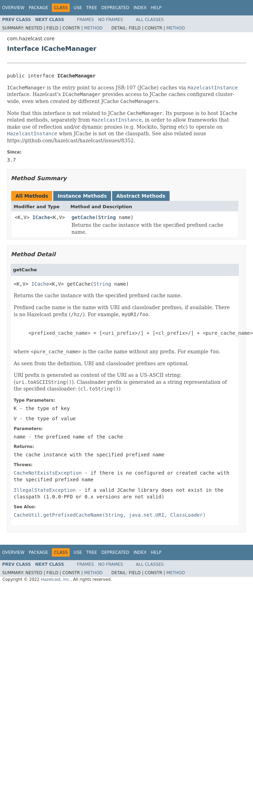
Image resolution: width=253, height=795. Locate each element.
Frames (85, 19)
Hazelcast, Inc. (55, 579)
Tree (91, 7)
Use (78, 7)
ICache (41, 217)
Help (156, 7)
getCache (83, 217)
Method (93, 28)
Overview (13, 7)
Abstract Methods (140, 196)
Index (140, 7)
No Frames (110, 19)
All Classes (150, 19)
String (107, 217)
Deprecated (115, 7)
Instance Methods (82, 196)
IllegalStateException (45, 490)
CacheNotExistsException (48, 473)
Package (38, 7)
